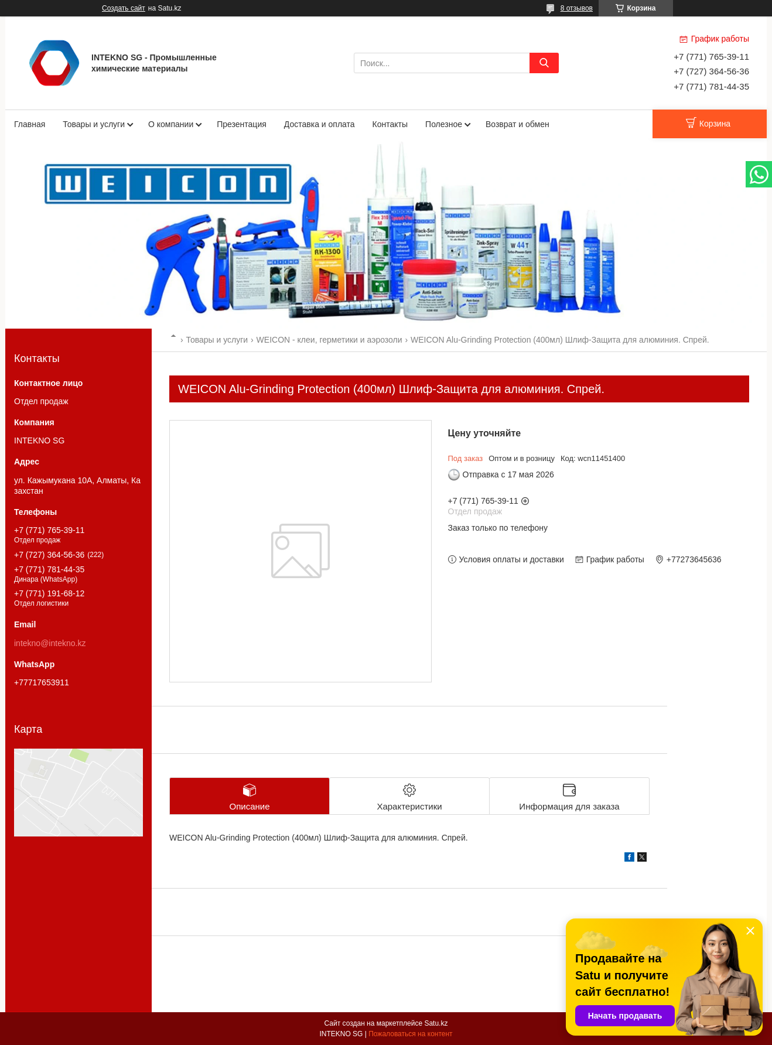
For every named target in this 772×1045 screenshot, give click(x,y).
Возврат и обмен (517, 124)
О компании (170, 124)
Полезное (443, 124)
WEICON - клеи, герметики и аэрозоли (329, 339)
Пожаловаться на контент (410, 1034)
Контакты (390, 124)
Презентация (242, 124)
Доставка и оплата (319, 124)
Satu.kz (436, 1023)
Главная (29, 124)
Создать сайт (123, 8)
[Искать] (544, 63)
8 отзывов (577, 8)
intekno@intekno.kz (50, 643)
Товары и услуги (94, 124)
